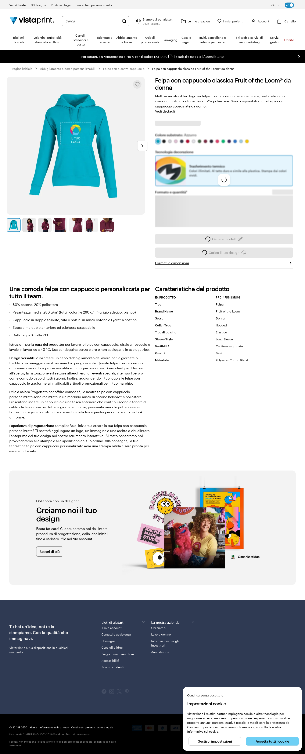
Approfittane (213, 56)
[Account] (259, 21)
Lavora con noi (161, 634)
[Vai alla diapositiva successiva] (299, 57)
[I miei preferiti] (230, 21)
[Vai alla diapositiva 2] (29, 225)
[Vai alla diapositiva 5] (76, 225)
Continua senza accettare (205, 695)
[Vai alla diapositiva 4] (60, 225)
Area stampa (160, 652)
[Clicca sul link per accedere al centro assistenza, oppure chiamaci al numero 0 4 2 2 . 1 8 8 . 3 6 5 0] (154, 21)
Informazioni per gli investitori (165, 643)
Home (33, 727)
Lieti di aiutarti (123, 622)
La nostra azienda (173, 622)
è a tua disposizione (37, 647)
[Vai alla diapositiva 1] (14, 225)
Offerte (289, 40)
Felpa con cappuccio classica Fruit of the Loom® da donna (193, 68)
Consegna (108, 641)
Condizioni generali (83, 727)
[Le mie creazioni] (195, 21)
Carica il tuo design (224, 254)
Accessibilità (110, 660)
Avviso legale (105, 727)
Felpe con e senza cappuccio (123, 68)
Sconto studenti (112, 667)
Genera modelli (224, 240)
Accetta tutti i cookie (272, 741)
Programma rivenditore (117, 654)
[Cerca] (124, 21)
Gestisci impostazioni (215, 741)
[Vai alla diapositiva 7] (107, 225)
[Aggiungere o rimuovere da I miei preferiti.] (137, 84)
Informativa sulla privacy (54, 727)
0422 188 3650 (18, 727)
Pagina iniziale (22, 68)
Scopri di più (50, 551)
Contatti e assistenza (116, 634)
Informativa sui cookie (202, 731)
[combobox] (92, 21)
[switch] (285, 5)
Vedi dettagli (165, 111)
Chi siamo (158, 628)
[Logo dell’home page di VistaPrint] (31, 21)
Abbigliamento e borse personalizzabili (68, 68)
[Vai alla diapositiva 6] (91, 225)
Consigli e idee (112, 647)
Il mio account (111, 628)
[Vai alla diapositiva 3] (45, 225)
